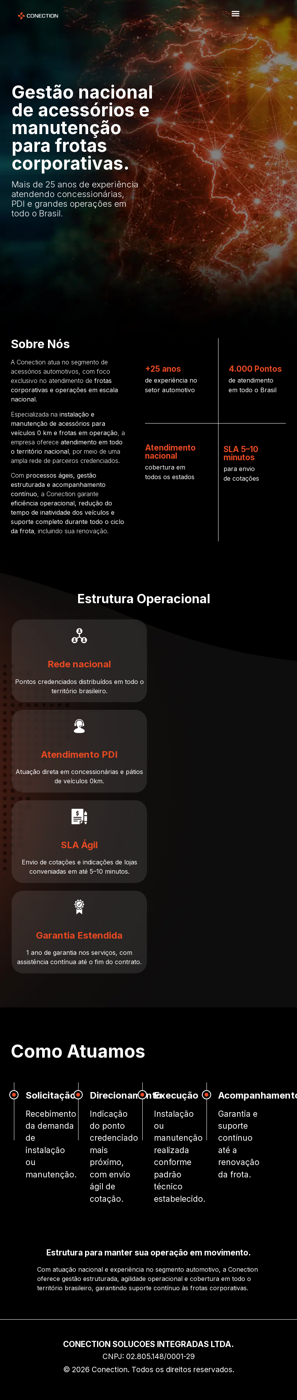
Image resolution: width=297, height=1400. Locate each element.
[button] (235, 13)
